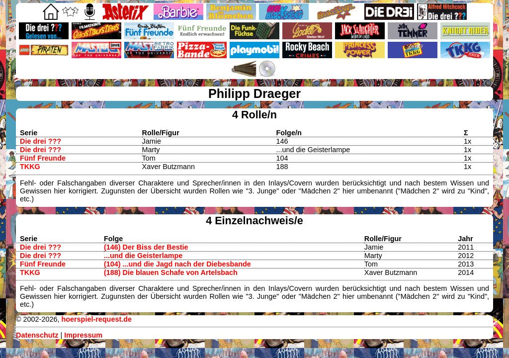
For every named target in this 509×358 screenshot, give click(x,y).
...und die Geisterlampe (143, 256)
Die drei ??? (40, 141)
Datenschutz (37, 335)
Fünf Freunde (43, 158)
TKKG (30, 167)
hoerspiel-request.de (96, 319)
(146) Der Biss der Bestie (146, 247)
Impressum (83, 335)
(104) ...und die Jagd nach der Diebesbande (177, 264)
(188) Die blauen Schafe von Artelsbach (171, 272)
